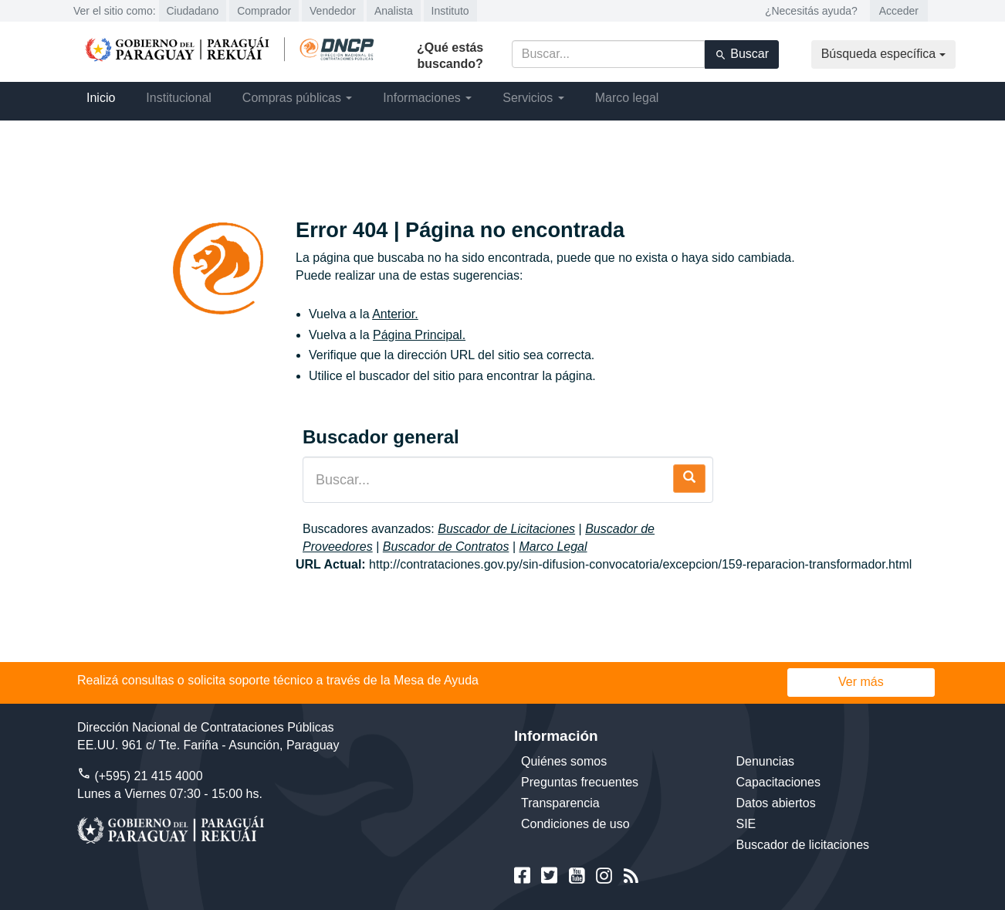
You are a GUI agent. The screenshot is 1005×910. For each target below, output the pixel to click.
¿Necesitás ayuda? (811, 11)
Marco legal (627, 97)
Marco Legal (553, 546)
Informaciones (427, 97)
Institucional (178, 97)
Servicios (533, 97)
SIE (746, 823)
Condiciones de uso (575, 823)
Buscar (742, 54)
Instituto (450, 11)
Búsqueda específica (883, 53)
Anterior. (395, 314)
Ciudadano (193, 11)
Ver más (861, 681)
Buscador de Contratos (446, 546)
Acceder (899, 11)
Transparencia (560, 803)
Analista (393, 11)
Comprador (264, 11)
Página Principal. (419, 334)
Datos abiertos (776, 803)
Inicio (100, 97)
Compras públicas (297, 97)
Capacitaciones (778, 782)
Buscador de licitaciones (803, 844)
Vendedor (333, 11)
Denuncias (765, 761)
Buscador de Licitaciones (506, 528)
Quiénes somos (564, 761)
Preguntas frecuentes (579, 782)
